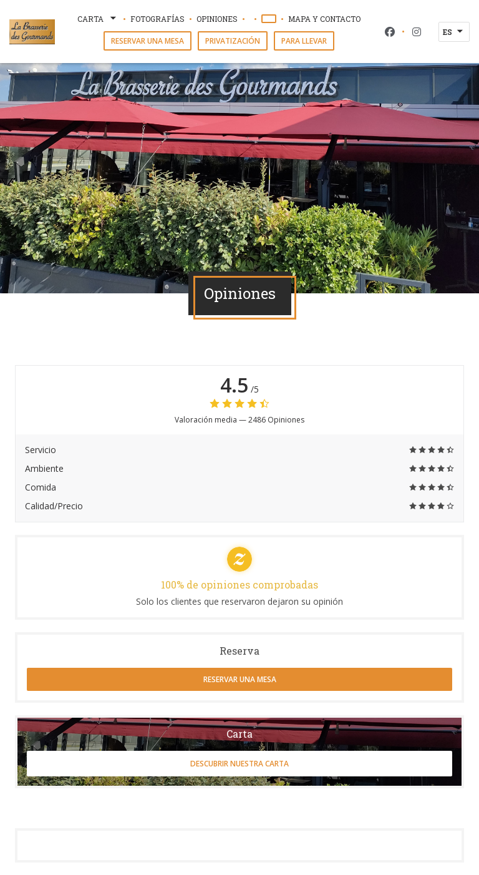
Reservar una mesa (147, 41)
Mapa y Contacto (324, 19)
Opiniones (217, 19)
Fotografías (157, 19)
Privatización (232, 41)
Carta (98, 18)
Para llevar (304, 41)
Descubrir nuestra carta (239, 763)
